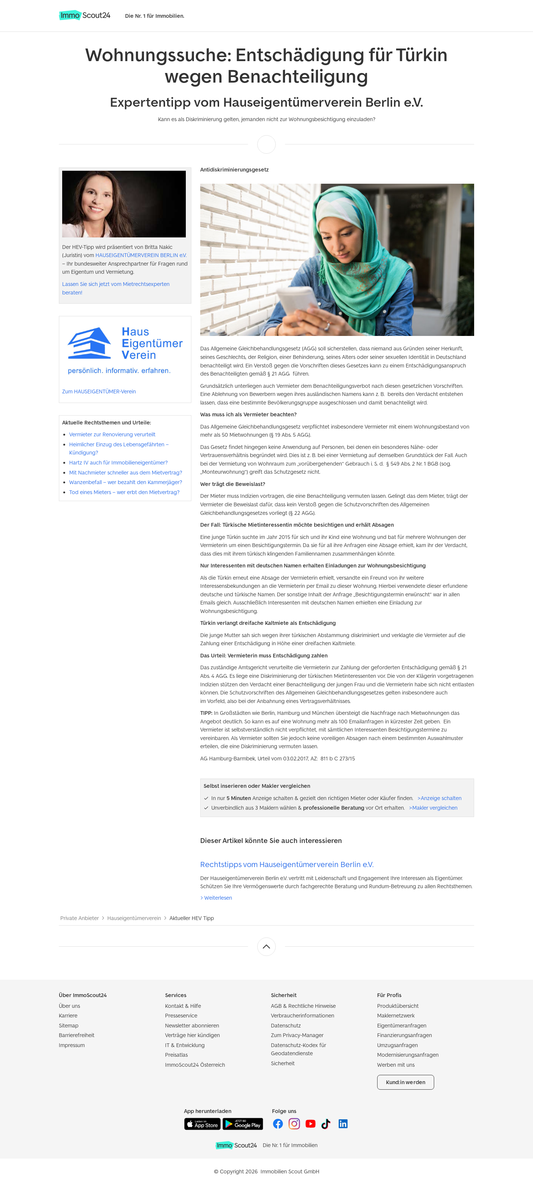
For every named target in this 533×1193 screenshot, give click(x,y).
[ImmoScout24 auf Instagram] (295, 1127)
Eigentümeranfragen (401, 1025)
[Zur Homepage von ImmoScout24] (84, 18)
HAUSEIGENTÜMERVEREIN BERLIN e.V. (141, 255)
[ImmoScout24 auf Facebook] (278, 1127)
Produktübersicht (398, 1006)
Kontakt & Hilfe (183, 1006)
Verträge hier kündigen (192, 1035)
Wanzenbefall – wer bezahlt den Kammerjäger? (125, 482)
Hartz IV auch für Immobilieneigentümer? (118, 462)
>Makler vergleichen (433, 807)
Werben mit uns (396, 1065)
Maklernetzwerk (396, 1015)
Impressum (72, 1045)
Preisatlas (176, 1055)
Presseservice (181, 1015)
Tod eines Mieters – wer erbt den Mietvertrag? (124, 492)
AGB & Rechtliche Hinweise (303, 1006)
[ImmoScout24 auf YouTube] (311, 1127)
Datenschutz (286, 1025)
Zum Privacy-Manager (297, 1035)
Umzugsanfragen (397, 1045)
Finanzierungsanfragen (404, 1035)
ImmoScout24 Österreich (195, 1065)
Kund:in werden (406, 1082)
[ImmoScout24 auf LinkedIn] (343, 1127)
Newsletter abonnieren (192, 1025)
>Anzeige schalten (440, 798)
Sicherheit (283, 1063)
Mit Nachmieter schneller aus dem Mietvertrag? (125, 472)
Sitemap (68, 1025)
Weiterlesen (218, 897)
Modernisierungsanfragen (408, 1055)
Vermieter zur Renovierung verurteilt (112, 434)
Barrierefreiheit (76, 1035)
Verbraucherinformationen (302, 1015)
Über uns (69, 1006)
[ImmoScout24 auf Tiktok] (327, 1127)
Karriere (68, 1015)
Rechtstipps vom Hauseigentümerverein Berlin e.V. (286, 864)
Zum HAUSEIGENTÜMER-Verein (99, 391)
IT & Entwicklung (185, 1045)
